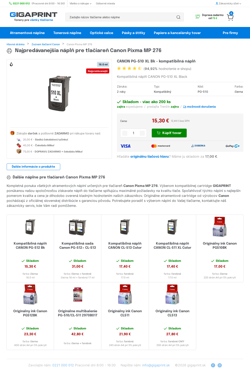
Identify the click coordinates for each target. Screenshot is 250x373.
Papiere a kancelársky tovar (178, 33)
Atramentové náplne (27, 33)
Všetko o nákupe (80, 3)
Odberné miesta (105, 3)
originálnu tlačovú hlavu (150, 157)
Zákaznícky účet (228, 3)
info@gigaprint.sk (156, 365)
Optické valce (101, 33)
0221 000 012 (63, 365)
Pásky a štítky (133, 33)
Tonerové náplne (67, 33)
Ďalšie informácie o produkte (33, 167)
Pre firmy (230, 33)
